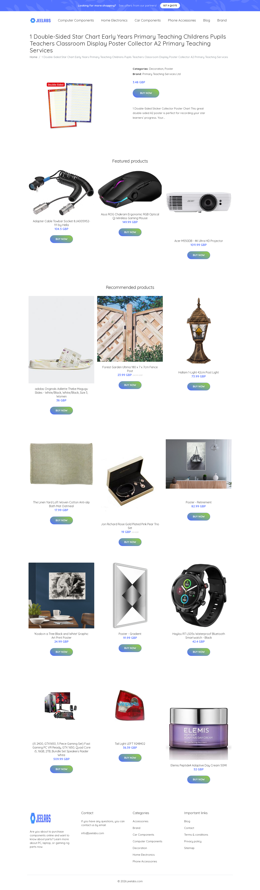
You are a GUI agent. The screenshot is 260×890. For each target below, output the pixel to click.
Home (33, 59)
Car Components (148, 22)
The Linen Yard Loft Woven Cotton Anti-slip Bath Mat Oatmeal (61, 506)
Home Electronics (114, 22)
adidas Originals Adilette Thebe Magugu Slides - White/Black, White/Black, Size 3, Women (61, 395)
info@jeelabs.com (92, 835)
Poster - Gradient (130, 636)
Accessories (140, 823)
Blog (206, 22)
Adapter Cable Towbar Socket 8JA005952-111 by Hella (61, 225)
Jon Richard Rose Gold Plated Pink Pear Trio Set (130, 528)
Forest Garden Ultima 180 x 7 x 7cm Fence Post (130, 371)
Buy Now (146, 95)
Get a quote (170, 5)
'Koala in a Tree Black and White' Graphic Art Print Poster (61, 638)
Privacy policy (193, 844)
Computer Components (76, 22)
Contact (189, 830)
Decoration (156, 71)
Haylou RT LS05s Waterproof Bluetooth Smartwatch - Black (198, 638)
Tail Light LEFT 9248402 (130, 746)
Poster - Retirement (199, 505)
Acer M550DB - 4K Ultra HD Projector (198, 243)
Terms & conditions (196, 837)
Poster (169, 71)
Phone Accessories (182, 22)
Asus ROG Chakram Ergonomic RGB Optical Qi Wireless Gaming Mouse (130, 218)
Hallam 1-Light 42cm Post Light (198, 375)
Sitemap (189, 850)
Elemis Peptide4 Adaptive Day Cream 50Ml (199, 768)
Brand (222, 22)
